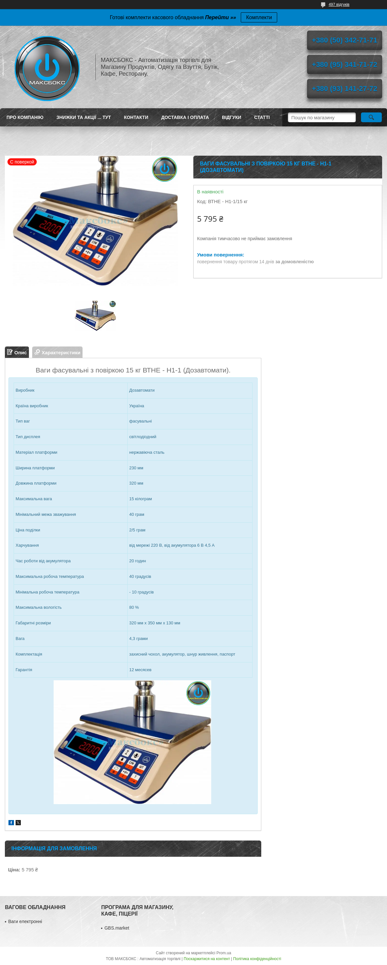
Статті (262, 117)
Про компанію (25, 117)
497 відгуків (339, 4)
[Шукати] (371, 117)
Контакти (136, 117)
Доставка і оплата (185, 117)
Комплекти (259, 17)
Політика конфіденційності (257, 959)
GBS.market (116, 928)
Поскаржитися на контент (207, 959)
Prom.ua (223, 953)
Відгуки (231, 117)
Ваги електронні (25, 921)
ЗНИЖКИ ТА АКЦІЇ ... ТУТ (84, 117)
